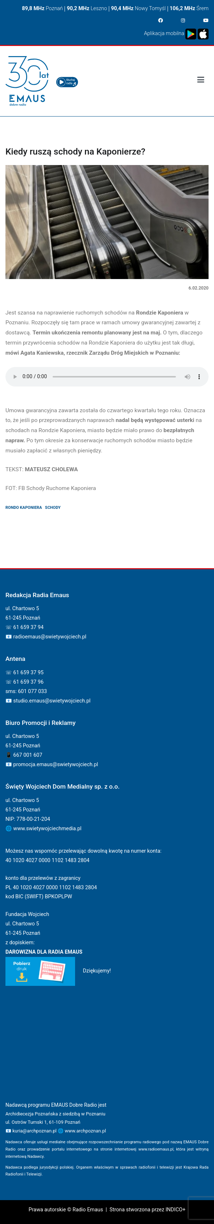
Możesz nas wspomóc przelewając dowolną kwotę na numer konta (82, 851)
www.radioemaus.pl (155, 1149)
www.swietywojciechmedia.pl (47, 829)
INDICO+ (175, 1210)
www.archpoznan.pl (85, 1131)
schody (53, 507)
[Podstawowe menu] (200, 81)
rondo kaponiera (23, 507)
